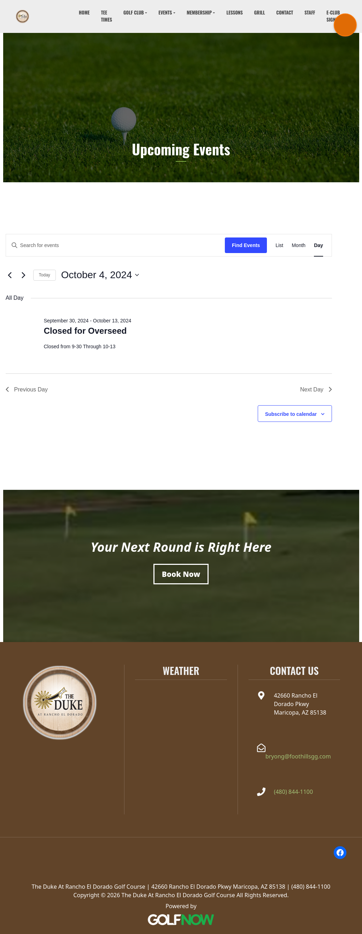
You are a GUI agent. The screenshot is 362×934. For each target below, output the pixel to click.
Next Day (316, 389)
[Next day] (23, 275)
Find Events (246, 245)
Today (44, 275)
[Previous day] (10, 275)
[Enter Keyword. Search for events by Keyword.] (115, 245)
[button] (135, 13)
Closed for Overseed (85, 331)
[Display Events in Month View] (298, 245)
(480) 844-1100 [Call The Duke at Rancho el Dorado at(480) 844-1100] (293, 792)
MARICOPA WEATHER (181, 709)
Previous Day (27, 389)
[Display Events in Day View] (318, 245)
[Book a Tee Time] (181, 574)
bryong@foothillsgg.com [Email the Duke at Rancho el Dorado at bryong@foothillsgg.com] (298, 756)
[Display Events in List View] (279, 245)
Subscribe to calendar (291, 414)
